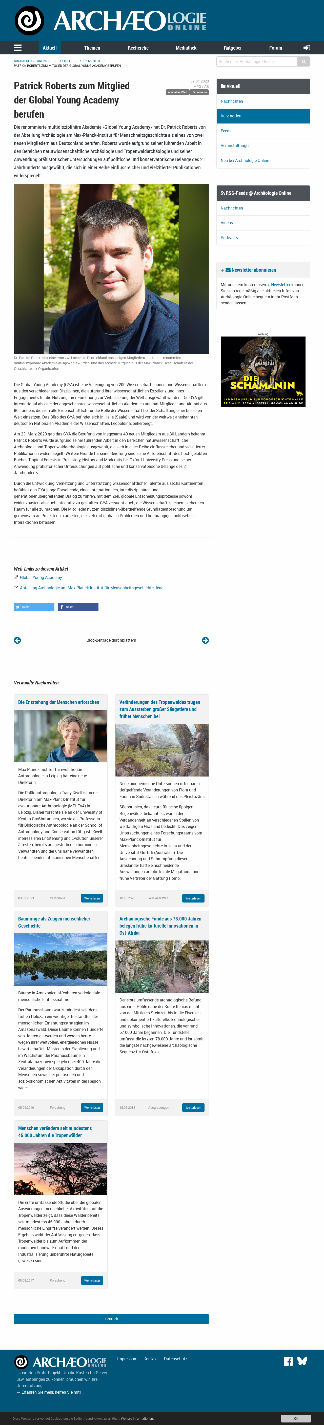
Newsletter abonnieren (251, 269)
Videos (227, 222)
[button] (34, 607)
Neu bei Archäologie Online (245, 160)
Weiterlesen (92, 898)
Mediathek (186, 47)
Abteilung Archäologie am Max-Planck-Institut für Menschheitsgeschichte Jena (91, 588)
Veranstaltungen (236, 145)
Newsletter (280, 284)
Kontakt (151, 1358)
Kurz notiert (89, 61)
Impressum (127, 1358)
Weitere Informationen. (137, 1418)
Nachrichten (232, 101)
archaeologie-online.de (33, 61)
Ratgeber (233, 47)
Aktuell (50, 47)
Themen (92, 47)
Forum (275, 47)
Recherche (138, 47)
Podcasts (229, 237)
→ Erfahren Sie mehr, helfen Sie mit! (48, 1392)
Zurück (111, 1318)
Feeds (226, 131)
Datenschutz (175, 1358)
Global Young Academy (40, 577)
